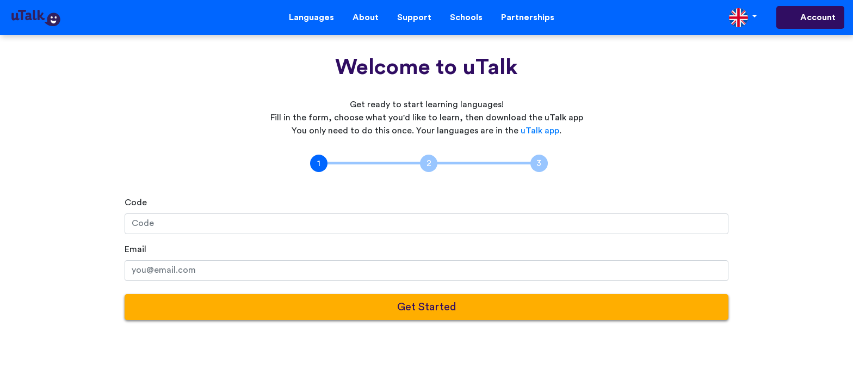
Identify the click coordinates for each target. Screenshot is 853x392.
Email (135, 249)
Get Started (426, 307)
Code (136, 202)
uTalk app (540, 130)
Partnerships (527, 17)
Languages (311, 17)
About (366, 17)
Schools (466, 17)
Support (414, 17)
